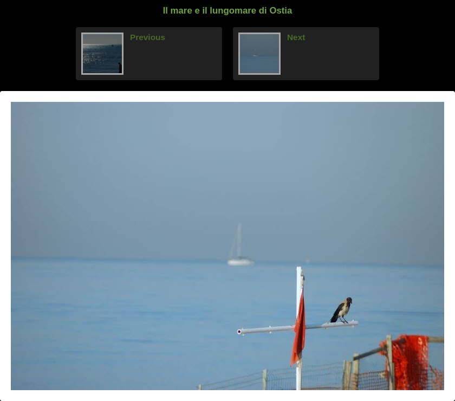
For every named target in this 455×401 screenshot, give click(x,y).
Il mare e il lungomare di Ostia (227, 10)
